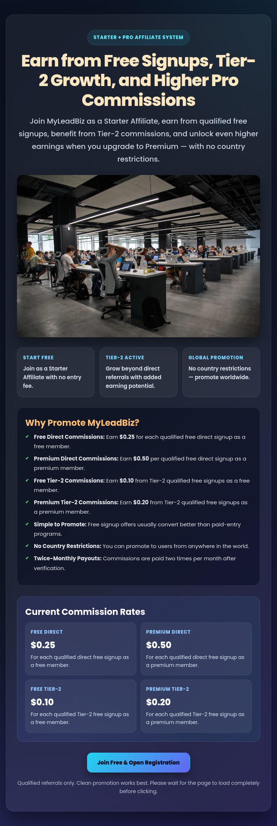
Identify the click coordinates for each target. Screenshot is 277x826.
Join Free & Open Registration (138, 762)
